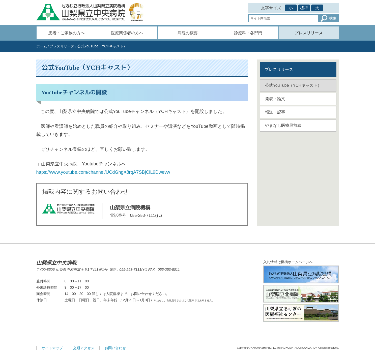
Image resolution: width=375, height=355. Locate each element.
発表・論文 (275, 99)
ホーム (41, 46)
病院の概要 (188, 33)
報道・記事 (275, 112)
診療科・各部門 (248, 33)
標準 (304, 8)
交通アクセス (83, 348)
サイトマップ (52, 348)
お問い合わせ (115, 348)
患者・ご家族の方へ (66, 33)
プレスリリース (309, 33)
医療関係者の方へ (127, 33)
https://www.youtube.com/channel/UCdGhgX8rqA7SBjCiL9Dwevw (103, 172)
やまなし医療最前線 (283, 125)
